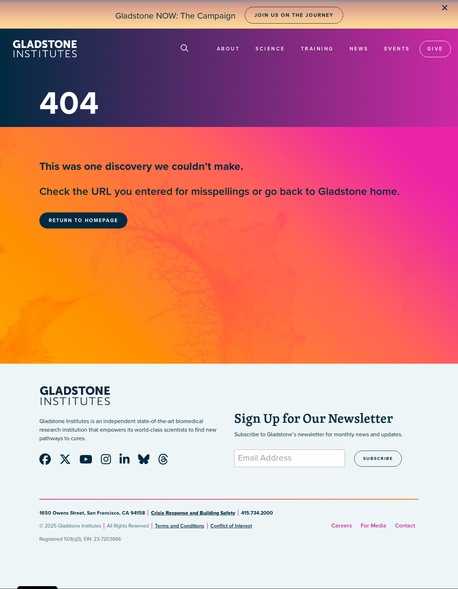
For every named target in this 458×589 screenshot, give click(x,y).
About (228, 49)
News (359, 49)
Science (270, 49)
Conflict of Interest (231, 526)
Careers (341, 525)
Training (317, 49)
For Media (373, 525)
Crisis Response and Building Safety (193, 513)
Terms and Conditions (179, 526)
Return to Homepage (83, 220)
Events (397, 49)
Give (435, 49)
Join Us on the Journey (293, 15)
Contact (405, 525)
